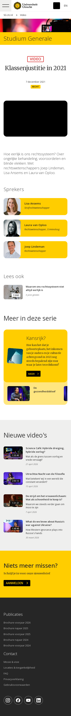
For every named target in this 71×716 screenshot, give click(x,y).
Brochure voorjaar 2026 (17, 622)
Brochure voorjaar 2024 (17, 645)
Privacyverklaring (13, 679)
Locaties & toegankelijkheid (19, 667)
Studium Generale (28, 38)
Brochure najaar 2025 (16, 628)
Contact (10, 653)
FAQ (6, 673)
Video (23, 15)
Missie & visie (11, 662)
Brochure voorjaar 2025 (17, 634)
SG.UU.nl (8, 15)
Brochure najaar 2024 (16, 639)
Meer (31, 373)
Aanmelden (14, 583)
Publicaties (13, 614)
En (65, 5)
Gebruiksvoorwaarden (17, 684)
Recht (35, 86)
